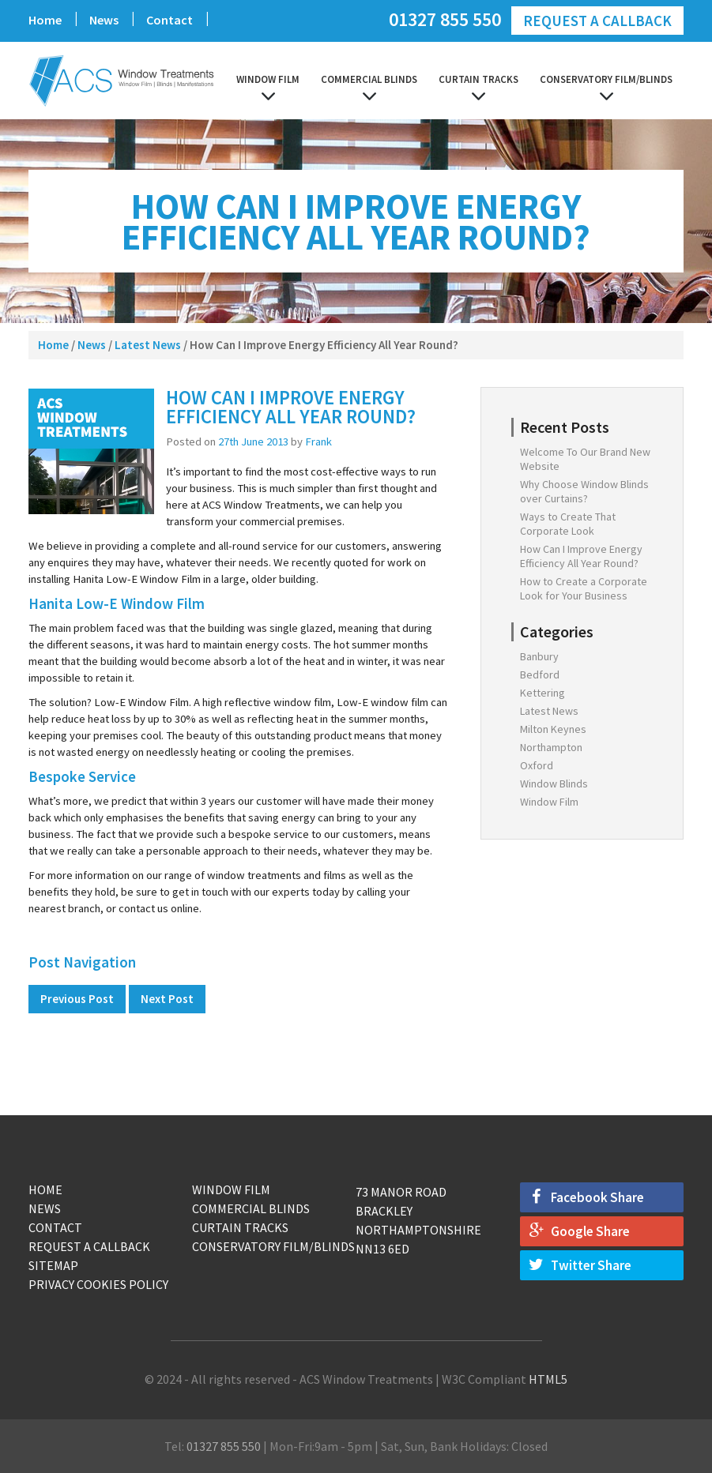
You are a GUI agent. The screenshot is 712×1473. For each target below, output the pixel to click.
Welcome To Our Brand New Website (585, 459)
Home (45, 20)
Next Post (167, 998)
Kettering (542, 693)
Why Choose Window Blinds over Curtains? (584, 491)
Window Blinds (554, 783)
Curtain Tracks (478, 79)
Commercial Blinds (369, 79)
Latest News (148, 344)
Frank (318, 441)
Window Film (267, 79)
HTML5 (548, 1379)
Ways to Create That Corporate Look (568, 523)
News (104, 20)
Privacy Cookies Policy (98, 1284)
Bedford (539, 674)
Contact (169, 20)
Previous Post (77, 998)
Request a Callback (597, 20)
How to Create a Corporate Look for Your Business (583, 588)
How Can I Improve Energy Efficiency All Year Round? (581, 556)
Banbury (539, 656)
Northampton (551, 747)
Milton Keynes (553, 729)
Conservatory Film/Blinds (606, 79)
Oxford (536, 765)
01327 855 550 (445, 18)
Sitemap (53, 1265)
